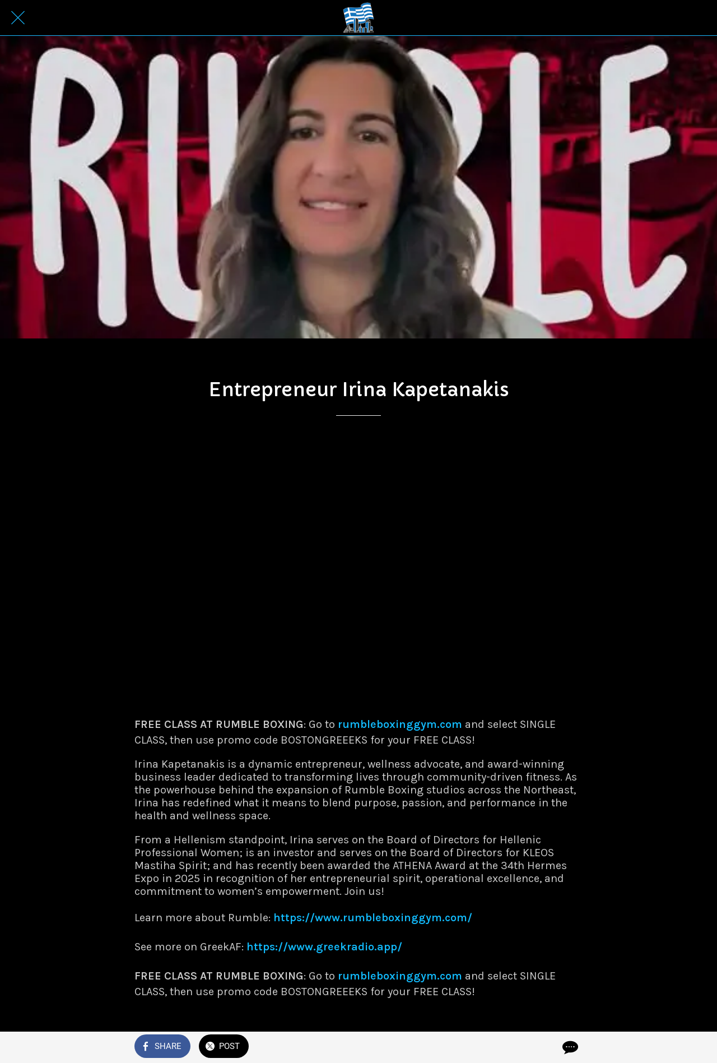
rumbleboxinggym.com (400, 724)
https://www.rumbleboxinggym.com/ (372, 917)
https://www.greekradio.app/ (324, 946)
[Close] (18, 18)
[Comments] (569, 1047)
